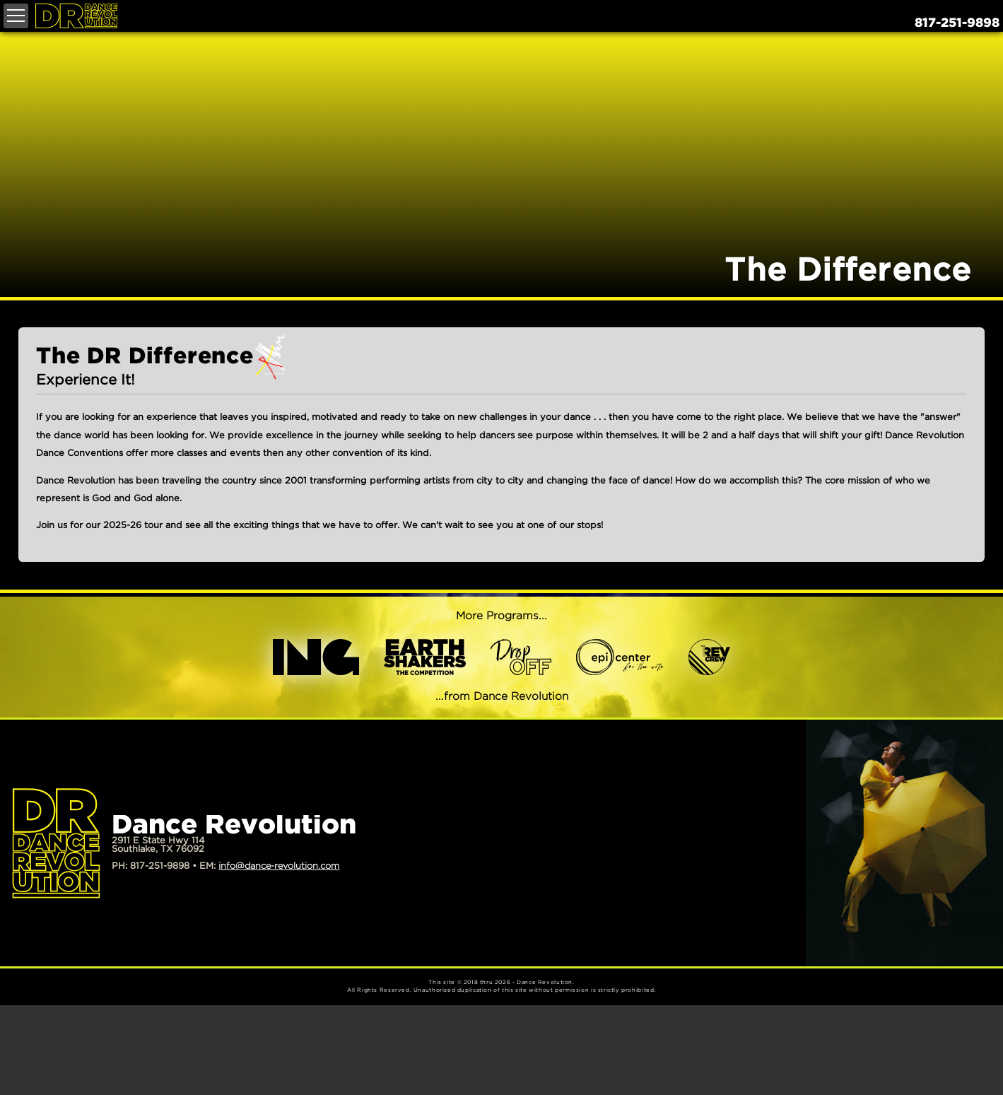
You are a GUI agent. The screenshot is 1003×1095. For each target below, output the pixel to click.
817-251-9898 (957, 23)
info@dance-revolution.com (278, 866)
